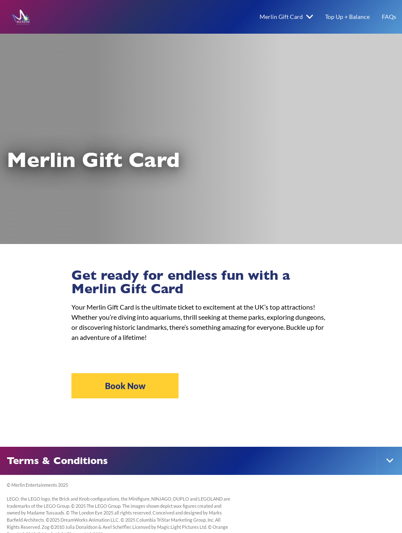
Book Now (125, 386)
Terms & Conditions (57, 461)
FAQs (389, 16)
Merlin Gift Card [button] (286, 16)
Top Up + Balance (347, 16)
